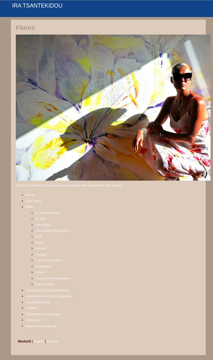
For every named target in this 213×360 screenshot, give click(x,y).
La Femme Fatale (47, 213)
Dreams (40, 248)
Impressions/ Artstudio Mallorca (47, 290)
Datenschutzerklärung (41, 326)
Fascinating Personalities (52, 230)
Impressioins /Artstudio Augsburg (49, 296)
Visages (40, 254)
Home (30, 195)
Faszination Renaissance (53, 278)
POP (38, 237)
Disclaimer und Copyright (43, 314)
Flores (39, 242)
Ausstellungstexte (38, 302)
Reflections (43, 266)
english (39, 341)
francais (52, 341)
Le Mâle (40, 219)
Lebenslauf (33, 201)
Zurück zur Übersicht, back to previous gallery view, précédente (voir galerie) (69, 185)
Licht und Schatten (48, 260)
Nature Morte (44, 284)
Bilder (30, 207)
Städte (39, 272)
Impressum (33, 320)
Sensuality (42, 225)
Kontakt (31, 308)
